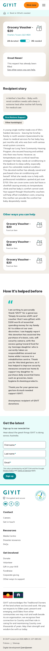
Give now (31, 5)
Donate (6, 558)
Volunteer (7, 562)
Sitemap (16, 643)
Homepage (9, 5)
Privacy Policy (8, 471)
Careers (6, 517)
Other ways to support (14, 579)
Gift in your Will (10, 566)
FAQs (5, 544)
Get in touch (9, 522)
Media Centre (9, 536)
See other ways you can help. (21, 69)
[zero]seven (26, 647)
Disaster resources (12, 540)
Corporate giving (11, 575)
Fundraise (7, 570)
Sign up (9, 476)
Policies (6, 643)
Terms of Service (24, 471)
